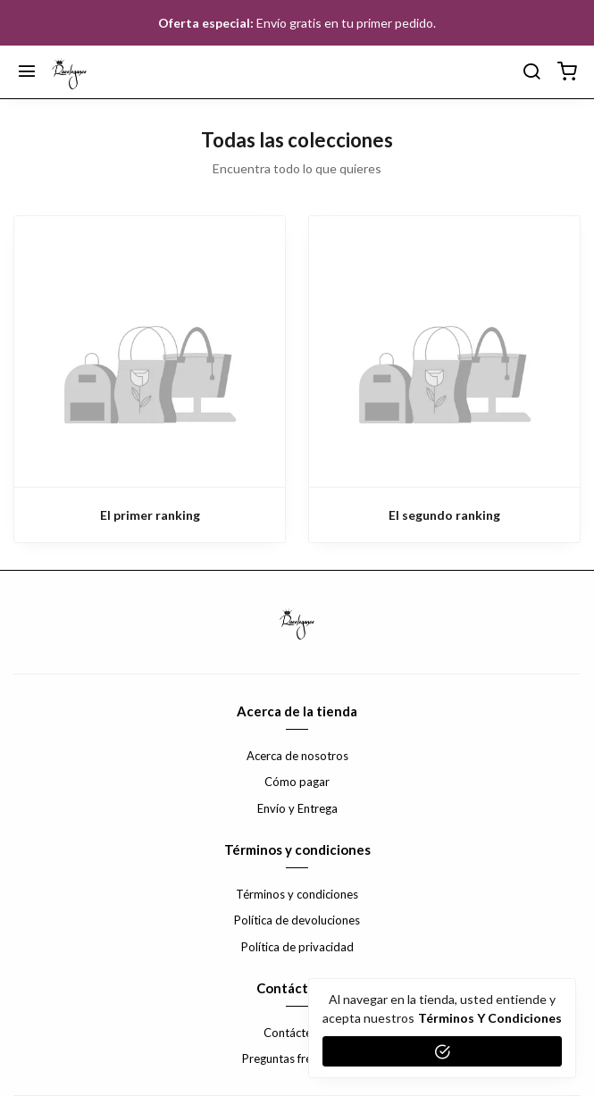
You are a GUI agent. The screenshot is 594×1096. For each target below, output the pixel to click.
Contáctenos (297, 1032)
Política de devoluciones (297, 920)
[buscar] (531, 72)
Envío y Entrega (297, 808)
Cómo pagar (297, 781)
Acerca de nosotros (297, 756)
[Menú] (26, 72)
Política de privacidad (297, 947)
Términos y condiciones (297, 894)
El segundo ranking (444, 515)
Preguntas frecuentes (297, 1058)
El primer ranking (150, 515)
